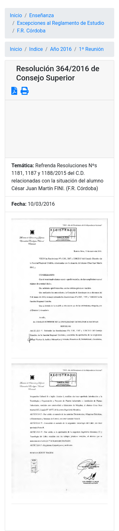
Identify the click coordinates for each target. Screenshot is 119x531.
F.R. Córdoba (31, 31)
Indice (36, 49)
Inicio (16, 15)
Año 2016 (61, 49)
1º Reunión (91, 49)
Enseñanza (41, 15)
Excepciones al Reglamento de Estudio (60, 23)
